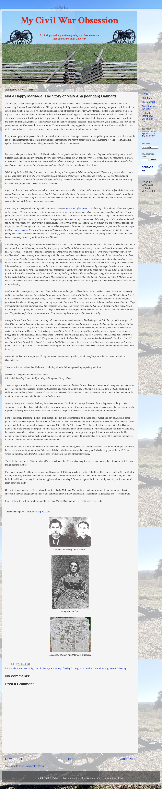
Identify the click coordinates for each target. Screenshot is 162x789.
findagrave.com (42, 511)
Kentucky (28, 668)
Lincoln (38, 668)
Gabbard (18, 668)
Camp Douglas (21, 230)
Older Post (127, 759)
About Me (147, 98)
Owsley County (70, 668)
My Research (148, 102)
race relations (87, 668)
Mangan (47, 668)
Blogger (121, 778)
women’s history (117, 668)
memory (57, 668)
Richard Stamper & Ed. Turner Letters (147, 117)
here (96, 129)
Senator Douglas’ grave (76, 208)
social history (101, 668)
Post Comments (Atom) (31, 766)
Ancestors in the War (148, 107)
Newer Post (13, 759)
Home (71, 759)
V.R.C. (63, 233)
